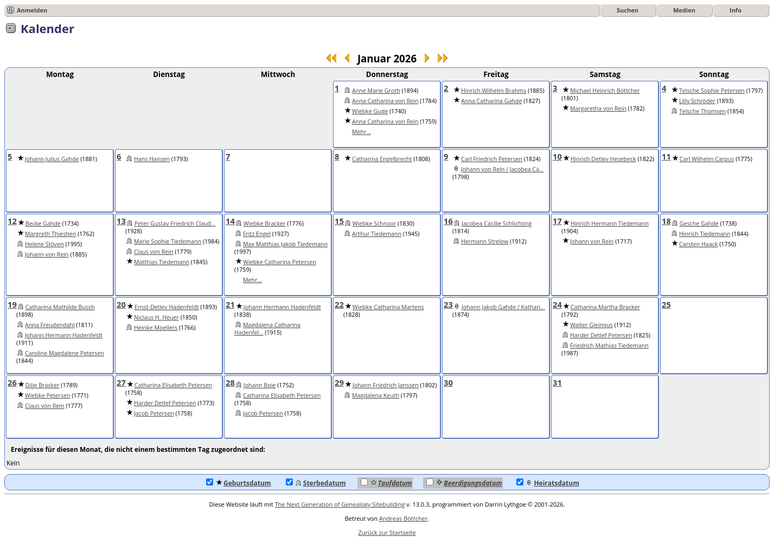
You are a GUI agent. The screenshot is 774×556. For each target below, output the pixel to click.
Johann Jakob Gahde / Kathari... (503, 307)
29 (339, 382)
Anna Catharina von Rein (385, 101)
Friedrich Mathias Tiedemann (609, 345)
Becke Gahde (43, 223)
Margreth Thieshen (50, 234)
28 (230, 382)
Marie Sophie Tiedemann (167, 241)
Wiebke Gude (370, 111)
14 (230, 220)
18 (666, 220)
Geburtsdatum (238, 483)
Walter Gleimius (591, 325)
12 (12, 220)
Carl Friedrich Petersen (491, 159)
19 (12, 304)
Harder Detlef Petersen (601, 335)
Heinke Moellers (155, 327)
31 (557, 382)
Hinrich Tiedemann (704, 234)
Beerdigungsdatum (464, 483)
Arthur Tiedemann (376, 234)
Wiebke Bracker (265, 223)
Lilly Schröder (697, 101)
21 (230, 304)
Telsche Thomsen (702, 111)
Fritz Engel (257, 234)
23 (448, 304)
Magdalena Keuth (375, 395)
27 (121, 382)
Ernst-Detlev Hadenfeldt (167, 307)
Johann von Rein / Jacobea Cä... (502, 169)
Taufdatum (386, 483)
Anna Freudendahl (50, 325)
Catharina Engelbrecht (382, 159)
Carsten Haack (698, 244)
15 (339, 220)
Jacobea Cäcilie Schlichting (497, 223)
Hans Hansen (152, 159)
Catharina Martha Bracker (605, 307)
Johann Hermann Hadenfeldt (64, 335)
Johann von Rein (46, 254)
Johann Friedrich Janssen (386, 385)
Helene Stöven (44, 244)
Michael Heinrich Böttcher (605, 90)
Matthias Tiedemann (161, 262)
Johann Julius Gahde (52, 159)
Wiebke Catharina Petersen (279, 262)
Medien (684, 10)
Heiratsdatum (547, 483)
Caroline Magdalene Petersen (64, 353)
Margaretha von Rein (598, 108)
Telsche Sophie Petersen (712, 90)
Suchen (627, 10)
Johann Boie (260, 385)
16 (448, 220)
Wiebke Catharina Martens (388, 307)
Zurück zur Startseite (386, 532)
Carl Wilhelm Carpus (707, 159)
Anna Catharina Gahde (491, 101)
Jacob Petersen (154, 413)
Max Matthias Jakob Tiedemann (285, 244)
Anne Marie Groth (376, 90)
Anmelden (32, 10)
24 (557, 304)
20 (121, 304)
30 (448, 382)
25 (666, 304)
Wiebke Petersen (48, 395)
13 (121, 220)
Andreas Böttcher (403, 518)
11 (666, 156)
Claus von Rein (154, 251)
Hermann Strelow (484, 241)
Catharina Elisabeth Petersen (173, 385)
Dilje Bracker (42, 385)
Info (735, 10)
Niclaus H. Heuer (156, 317)
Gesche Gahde (699, 223)
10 (557, 156)
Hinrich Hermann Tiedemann (610, 223)
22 (339, 304)
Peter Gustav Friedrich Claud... (175, 223)
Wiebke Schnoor (374, 223)
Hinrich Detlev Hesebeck (603, 159)
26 (12, 382)
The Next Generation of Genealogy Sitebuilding (340, 504)
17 (557, 220)
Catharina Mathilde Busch (60, 307)
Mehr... (361, 132)
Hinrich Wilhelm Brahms (493, 90)
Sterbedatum (316, 483)
